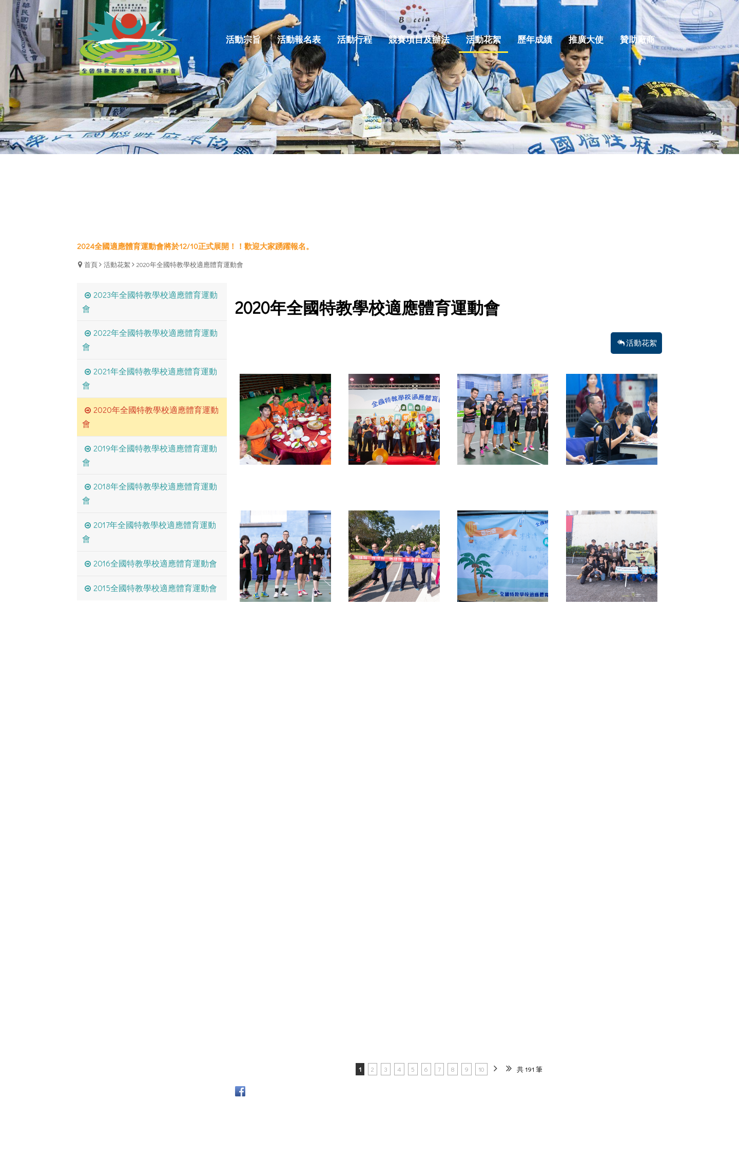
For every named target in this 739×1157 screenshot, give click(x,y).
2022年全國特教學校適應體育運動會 (150, 339)
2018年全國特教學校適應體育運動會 (149, 493)
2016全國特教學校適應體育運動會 (155, 563)
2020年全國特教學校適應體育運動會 (190, 264)
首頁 (91, 264)
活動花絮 (117, 264)
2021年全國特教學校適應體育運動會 (149, 378)
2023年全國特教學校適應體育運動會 (150, 301)
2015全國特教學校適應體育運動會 (155, 587)
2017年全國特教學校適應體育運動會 (149, 531)
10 (481, 1069)
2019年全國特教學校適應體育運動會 (149, 455)
